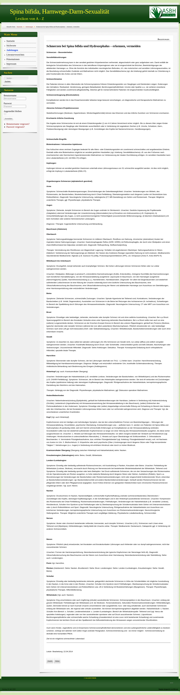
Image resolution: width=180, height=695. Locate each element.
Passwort (8, 103)
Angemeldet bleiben (13, 111)
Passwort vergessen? (16, 127)
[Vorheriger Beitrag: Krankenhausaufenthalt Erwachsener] (50, 661)
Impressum (11, 64)
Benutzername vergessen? (18, 124)
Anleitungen (12, 50)
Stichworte (11, 45)
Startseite (11, 41)
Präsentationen (13, 59)
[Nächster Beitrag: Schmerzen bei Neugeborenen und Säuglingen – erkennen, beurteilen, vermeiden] (57, 661)
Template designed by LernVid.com (168, 689)
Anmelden (8, 119)
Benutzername (10, 95)
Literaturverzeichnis (15, 55)
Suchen (8, 82)
